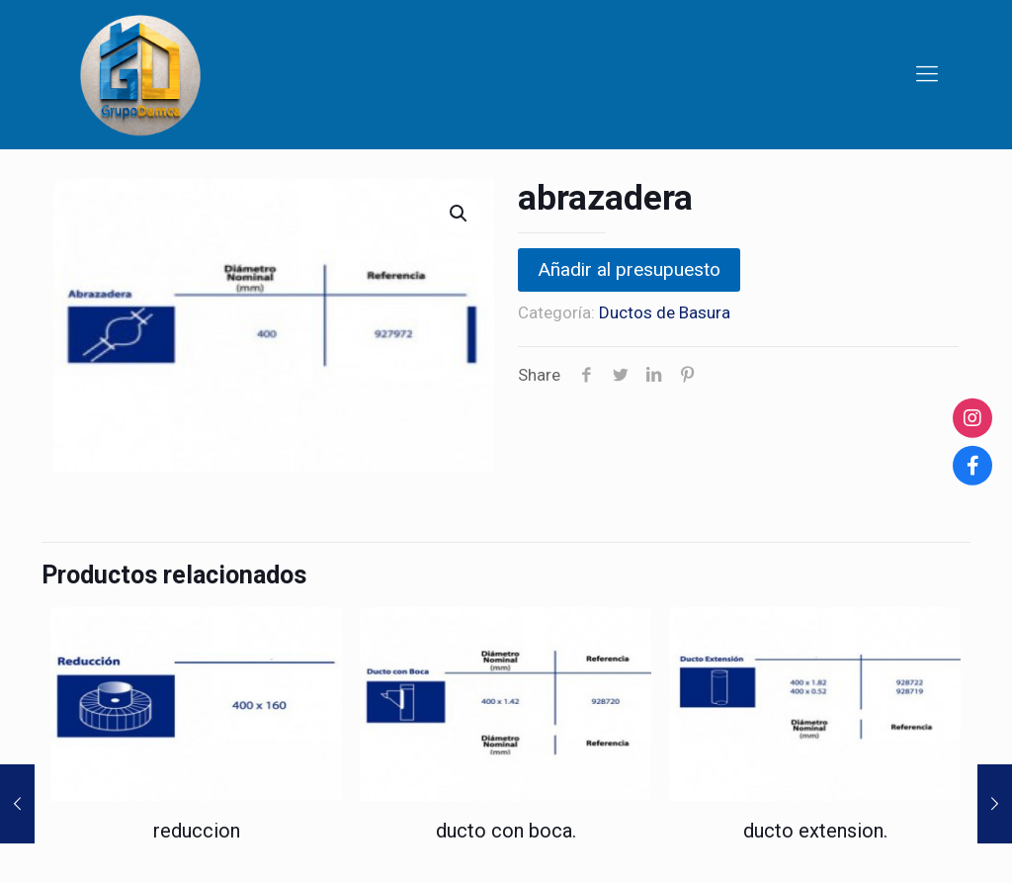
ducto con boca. (506, 830)
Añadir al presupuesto (629, 269)
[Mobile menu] (927, 74)
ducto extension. (815, 830)
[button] (459, 213)
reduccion (196, 830)
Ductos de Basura (664, 312)
